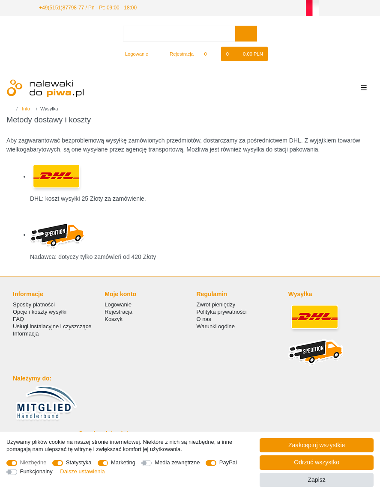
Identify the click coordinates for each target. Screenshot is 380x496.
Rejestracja (118, 312)
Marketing (123, 462)
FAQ (18, 319)
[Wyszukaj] (246, 34)
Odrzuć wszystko (316, 462)
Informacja (26, 333)
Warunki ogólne (216, 326)
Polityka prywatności (222, 312)
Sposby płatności (34, 304)
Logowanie (118, 304)
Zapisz (317, 479)
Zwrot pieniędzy (216, 304)
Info (25, 108)
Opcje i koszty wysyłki (39, 312)
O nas (204, 319)
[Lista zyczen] (209, 54)
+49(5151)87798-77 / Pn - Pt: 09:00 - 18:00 (88, 8)
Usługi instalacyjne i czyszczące (52, 326)
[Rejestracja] (176, 54)
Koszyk (114, 319)
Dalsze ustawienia (82, 471)
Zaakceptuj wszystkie (316, 445)
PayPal (228, 462)
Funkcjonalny (36, 471)
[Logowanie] (133, 54)
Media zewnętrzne (177, 462)
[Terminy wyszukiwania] (179, 34)
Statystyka (79, 462)
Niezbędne (33, 462)
